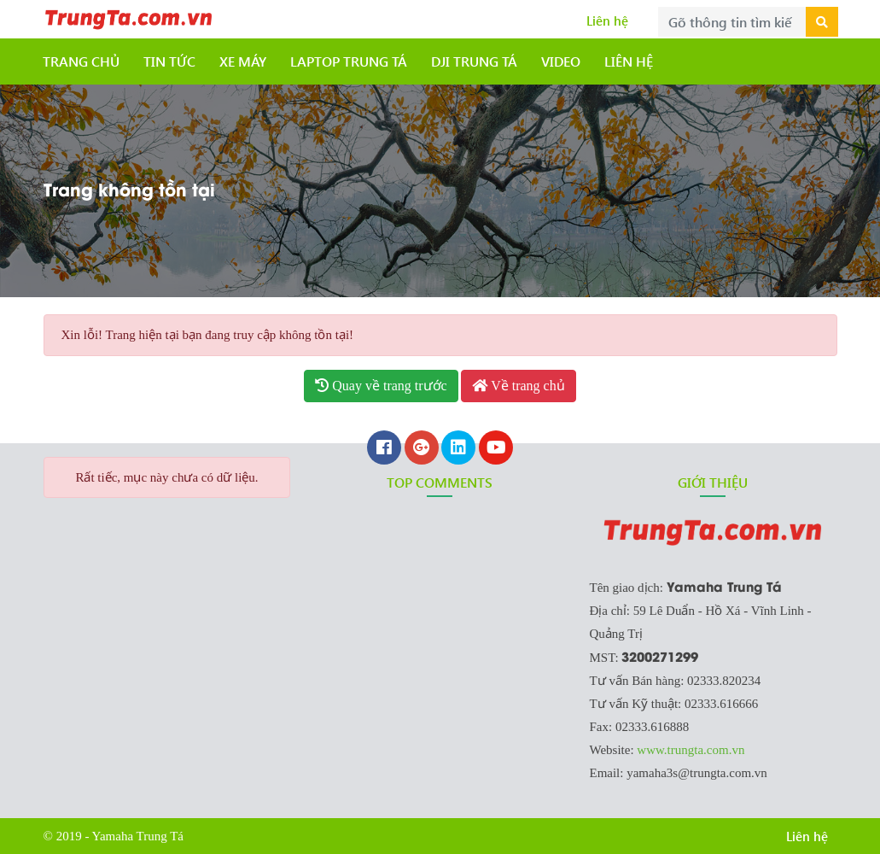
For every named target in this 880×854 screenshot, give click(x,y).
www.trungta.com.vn (690, 750)
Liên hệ (607, 20)
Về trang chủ (518, 385)
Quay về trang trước (380, 385)
